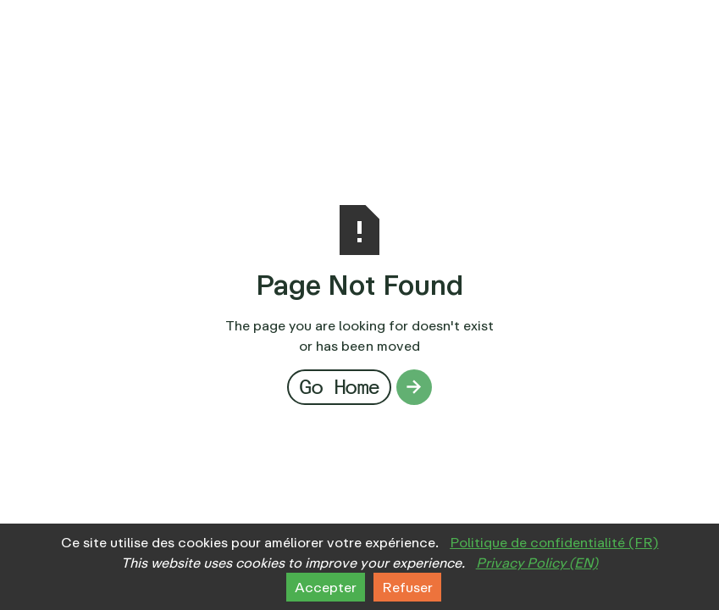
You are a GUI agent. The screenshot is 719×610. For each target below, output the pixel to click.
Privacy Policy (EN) (537, 562)
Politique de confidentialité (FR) (554, 542)
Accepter (326, 587)
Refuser (407, 587)
